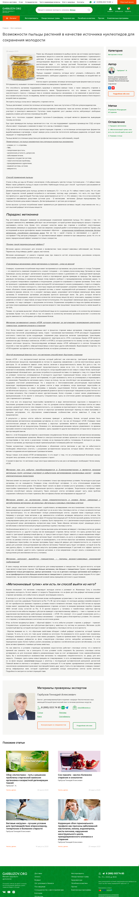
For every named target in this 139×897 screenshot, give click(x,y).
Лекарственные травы (50, 18)
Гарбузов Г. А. (118, 70)
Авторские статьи (115, 54)
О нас (21, 2)
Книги (39, 716)
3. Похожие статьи (115, 136)
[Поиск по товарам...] (66, 10)
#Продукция (122, 110)
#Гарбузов (112, 110)
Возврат (38, 880)
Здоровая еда (69, 18)
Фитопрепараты (31, 18)
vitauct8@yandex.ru (83, 707)
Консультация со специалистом (54, 725)
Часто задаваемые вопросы (50, 2)
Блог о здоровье (68, 2)
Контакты (80, 2)
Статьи (40, 713)
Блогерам (38, 893)
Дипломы (62, 713)
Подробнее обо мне (86, 725)
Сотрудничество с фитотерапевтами (49, 890)
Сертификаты (64, 716)
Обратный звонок (127, 2)
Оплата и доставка (10, 2)
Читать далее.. (11, 789)
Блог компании (16, 28)
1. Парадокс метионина (117, 126)
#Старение (112, 112)
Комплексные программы (117, 18)
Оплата (37, 877)
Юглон (75, 10)
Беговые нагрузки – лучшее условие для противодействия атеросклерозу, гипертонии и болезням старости (26, 825)
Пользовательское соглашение (108, 895)
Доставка (38, 873)
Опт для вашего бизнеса (44, 883)
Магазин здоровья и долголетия (15, 10)
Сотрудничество (31, 2)
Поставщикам (40, 887)
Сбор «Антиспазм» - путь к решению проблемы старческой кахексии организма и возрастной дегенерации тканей (27, 778)
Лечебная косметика (86, 18)
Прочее (101, 18)
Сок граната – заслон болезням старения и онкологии (75, 775)
